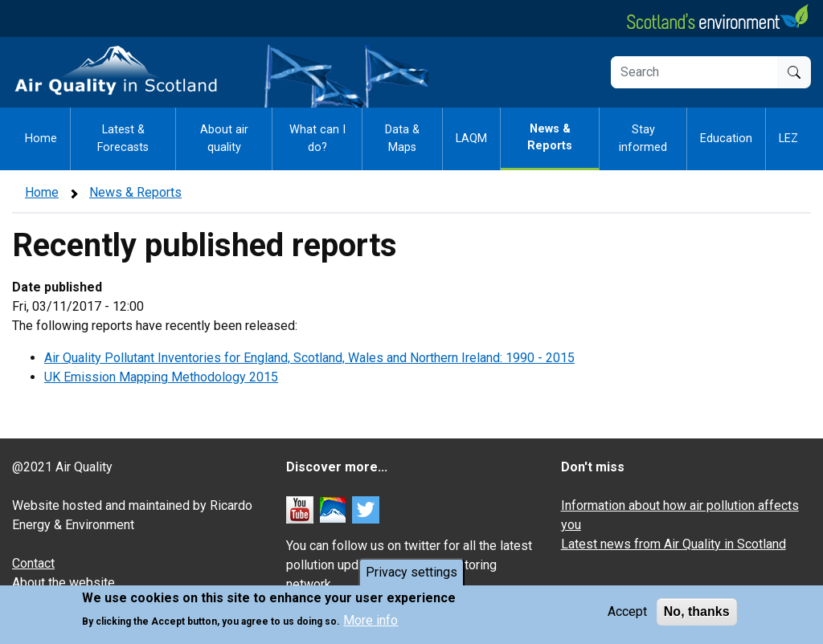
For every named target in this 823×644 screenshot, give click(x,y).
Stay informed (643, 138)
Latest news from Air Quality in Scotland (673, 544)
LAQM (471, 138)
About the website (63, 582)
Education (726, 138)
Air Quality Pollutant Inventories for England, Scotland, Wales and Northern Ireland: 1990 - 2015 (309, 357)
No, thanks (697, 612)
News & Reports (549, 137)
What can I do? (317, 138)
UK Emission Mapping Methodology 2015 (161, 377)
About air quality (224, 138)
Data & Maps (402, 138)
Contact (33, 563)
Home (41, 138)
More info (370, 621)
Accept (627, 612)
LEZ (788, 138)
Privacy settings (411, 573)
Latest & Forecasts (123, 138)
